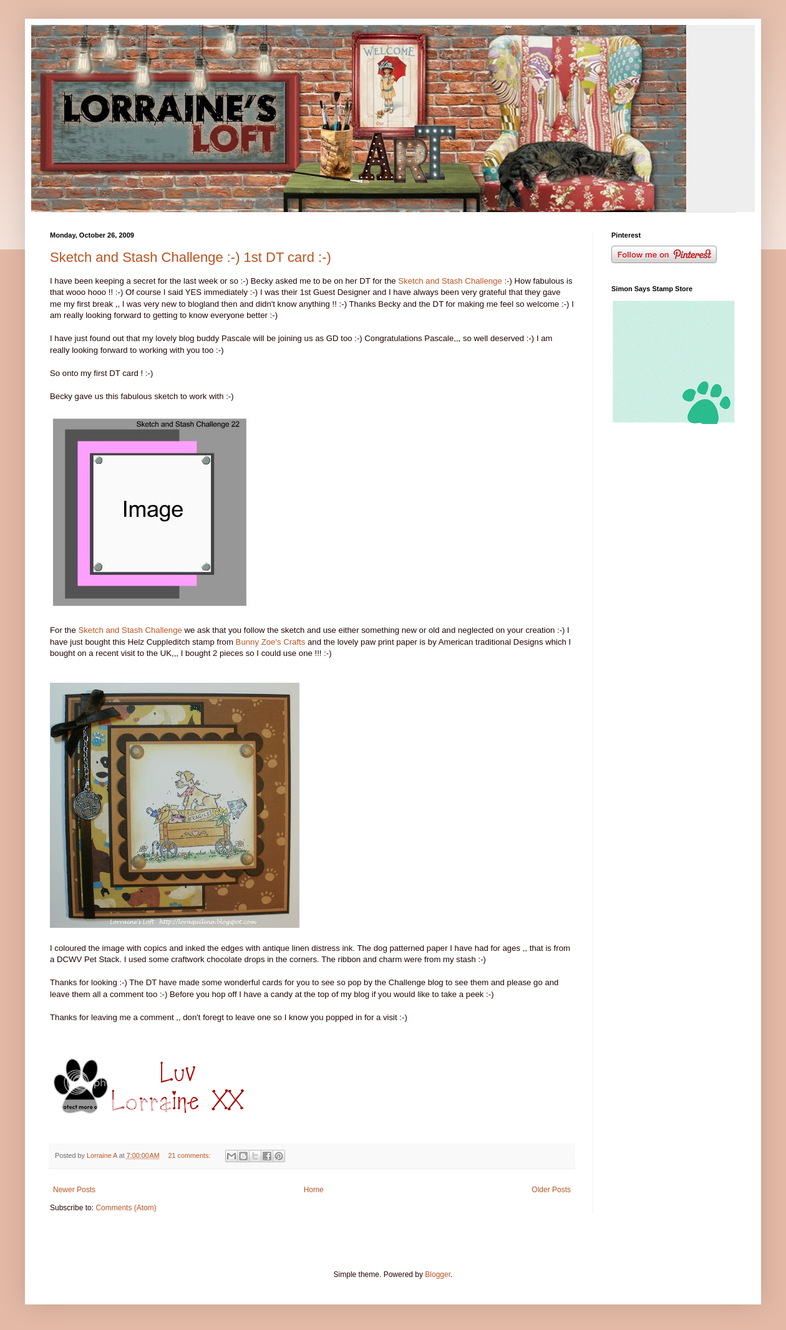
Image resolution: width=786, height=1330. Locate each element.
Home (314, 1189)
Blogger (437, 1274)
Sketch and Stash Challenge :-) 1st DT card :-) (190, 257)
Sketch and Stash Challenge (450, 281)
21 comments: (190, 1155)
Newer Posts (74, 1189)
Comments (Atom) (125, 1207)
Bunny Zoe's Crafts (272, 642)
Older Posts (551, 1189)
